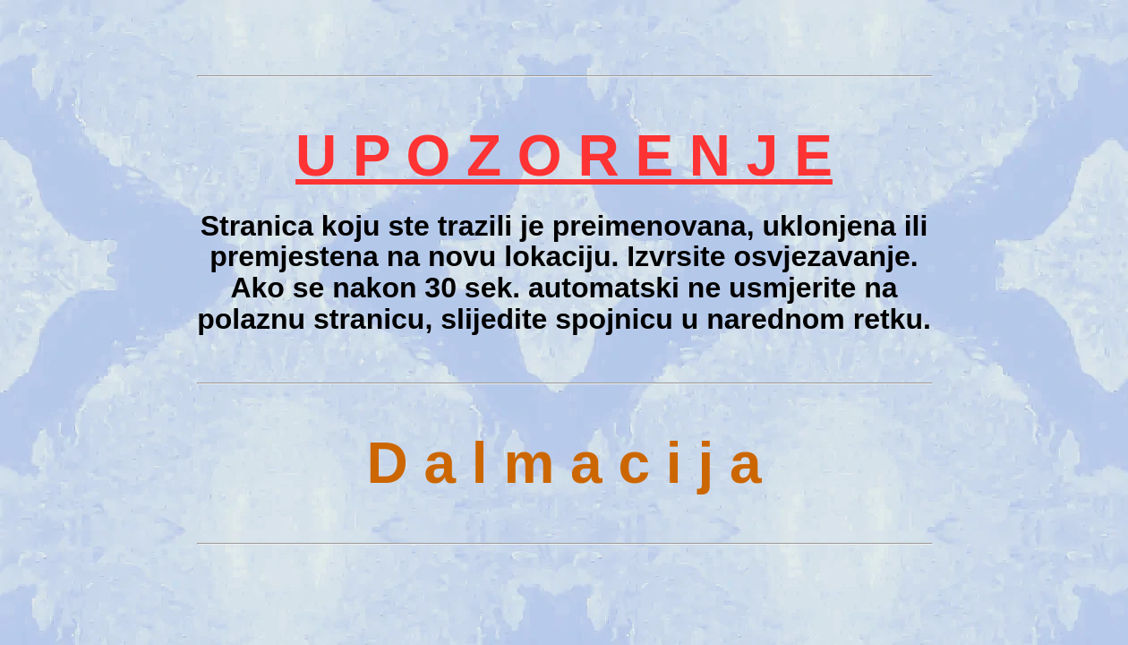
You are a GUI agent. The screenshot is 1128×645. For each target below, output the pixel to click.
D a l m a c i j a (563, 463)
